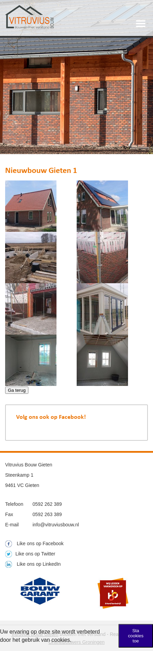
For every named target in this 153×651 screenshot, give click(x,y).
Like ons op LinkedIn (33, 564)
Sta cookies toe (135, 635)
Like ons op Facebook (34, 543)
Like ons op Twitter (30, 553)
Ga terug (17, 390)
